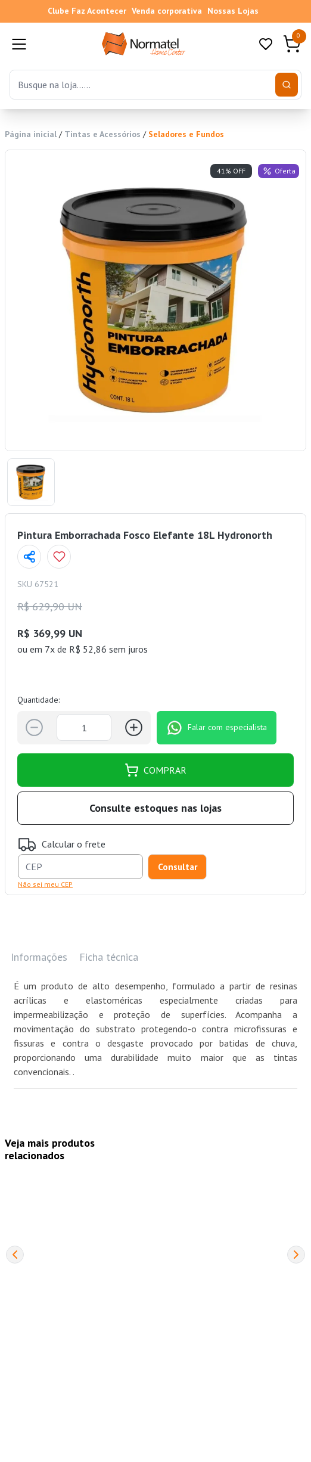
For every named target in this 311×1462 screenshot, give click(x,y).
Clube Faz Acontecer (87, 10)
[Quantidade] (84, 727)
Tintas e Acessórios (102, 134)
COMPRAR (155, 770)
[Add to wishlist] (59, 557)
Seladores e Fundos (186, 134)
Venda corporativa (167, 10)
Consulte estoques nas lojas (155, 808)
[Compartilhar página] (29, 557)
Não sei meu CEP (45, 884)
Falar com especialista (216, 727)
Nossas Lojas (233, 10)
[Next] (296, 1255)
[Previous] (15, 1255)
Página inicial (31, 134)
